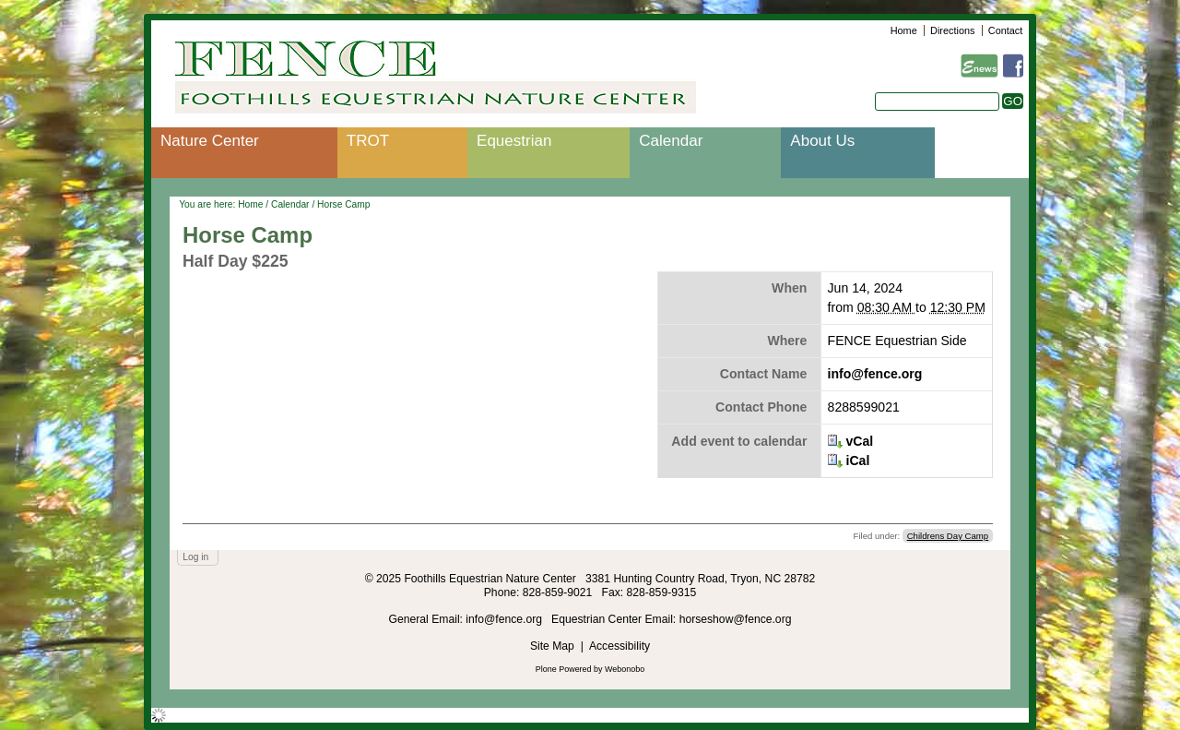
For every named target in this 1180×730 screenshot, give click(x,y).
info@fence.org (875, 373)
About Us (822, 141)
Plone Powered (564, 669)
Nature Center (209, 141)
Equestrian (514, 141)
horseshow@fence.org (735, 619)
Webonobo (624, 669)
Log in (195, 557)
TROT (368, 141)
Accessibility (619, 646)
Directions (952, 30)
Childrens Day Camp (948, 536)
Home (904, 30)
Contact (1005, 30)
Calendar (670, 141)
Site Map (552, 646)
